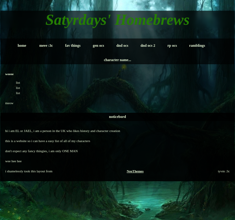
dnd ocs (122, 45)
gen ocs (98, 45)
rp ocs (172, 45)
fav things (72, 45)
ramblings (197, 45)
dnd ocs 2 (147, 45)
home (22, 45)
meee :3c (46, 45)
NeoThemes (135, 171)
